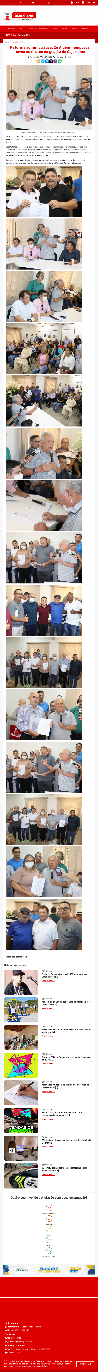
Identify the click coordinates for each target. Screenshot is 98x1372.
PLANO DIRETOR (83, 28)
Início (7, 42)
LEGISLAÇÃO (64, 28)
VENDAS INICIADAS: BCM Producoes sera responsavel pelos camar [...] (62, 1113)
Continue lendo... (48, 980)
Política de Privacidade (50, 1364)
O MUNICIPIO (22, 28)
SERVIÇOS (74, 28)
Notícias (15, 42)
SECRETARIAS (33, 28)
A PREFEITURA (12, 28)
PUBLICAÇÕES (54, 28)
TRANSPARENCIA (43, 28)
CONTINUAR (85, 1364)
